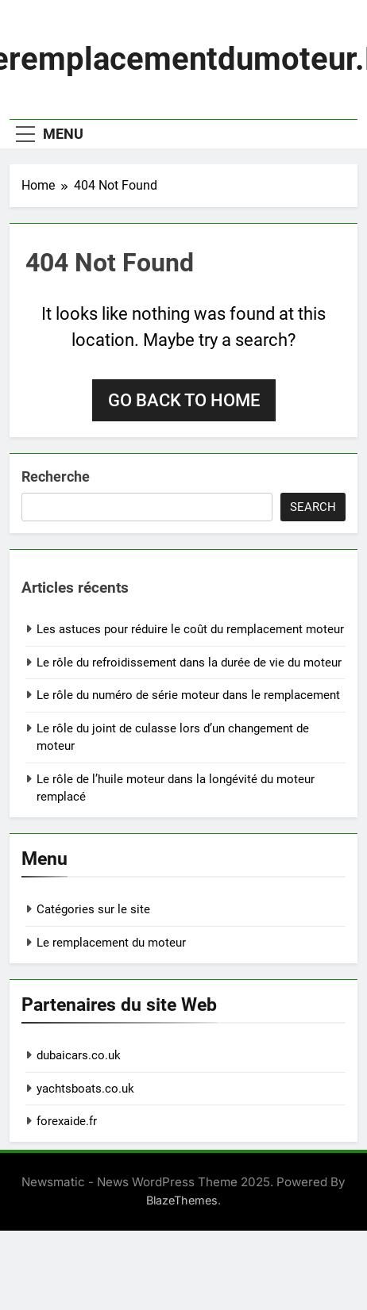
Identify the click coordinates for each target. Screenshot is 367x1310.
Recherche (55, 476)
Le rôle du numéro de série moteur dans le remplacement (188, 695)
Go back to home (184, 400)
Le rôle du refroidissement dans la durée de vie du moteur (189, 662)
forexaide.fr (67, 1121)
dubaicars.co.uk (79, 1055)
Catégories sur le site (93, 909)
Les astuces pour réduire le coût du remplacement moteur (190, 629)
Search (313, 507)
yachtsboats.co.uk (85, 1088)
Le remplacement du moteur (111, 942)
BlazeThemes (182, 1200)
